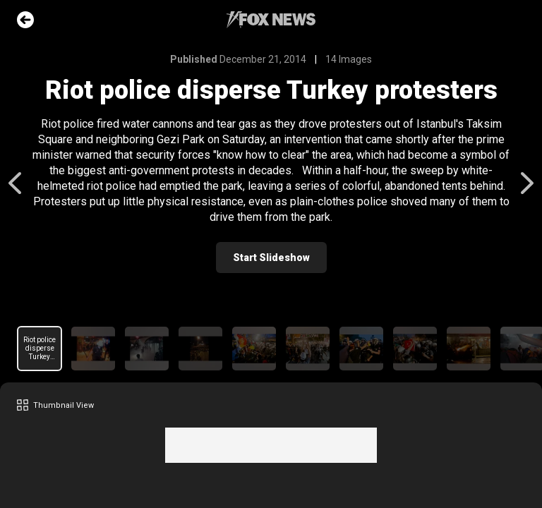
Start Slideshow (271, 257)
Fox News (271, 19)
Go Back (25, 19)
